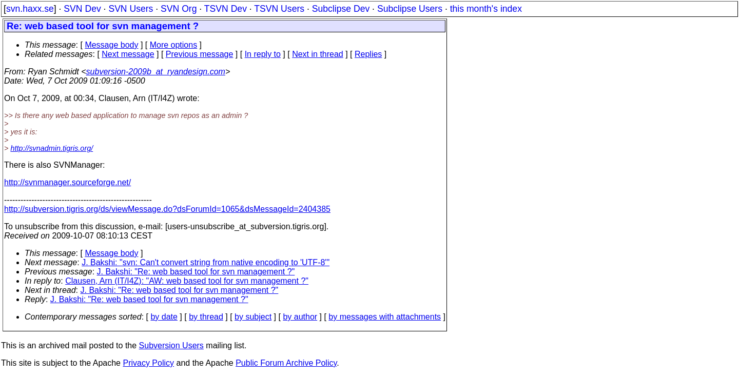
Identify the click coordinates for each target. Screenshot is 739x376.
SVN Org (179, 9)
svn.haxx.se (30, 9)
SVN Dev (82, 9)
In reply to (263, 54)
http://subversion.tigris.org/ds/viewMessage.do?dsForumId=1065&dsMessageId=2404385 (167, 209)
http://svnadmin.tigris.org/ (51, 148)
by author (300, 316)
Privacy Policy (148, 363)
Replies (368, 54)
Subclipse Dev (340, 9)
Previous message (200, 54)
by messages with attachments (384, 316)
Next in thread (317, 54)
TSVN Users (279, 9)
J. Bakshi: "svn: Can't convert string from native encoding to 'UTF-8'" (205, 262)
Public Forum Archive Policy (286, 363)
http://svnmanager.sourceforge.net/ (67, 182)
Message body (111, 45)
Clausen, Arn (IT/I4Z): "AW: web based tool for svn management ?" (186, 280)
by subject (253, 316)
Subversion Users (171, 345)
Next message (128, 54)
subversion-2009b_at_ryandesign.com (155, 71)
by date (163, 316)
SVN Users (130, 9)
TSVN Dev (225, 9)
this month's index (486, 9)
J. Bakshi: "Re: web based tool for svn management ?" (196, 271)
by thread (206, 316)
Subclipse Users (409, 9)
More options (174, 45)
